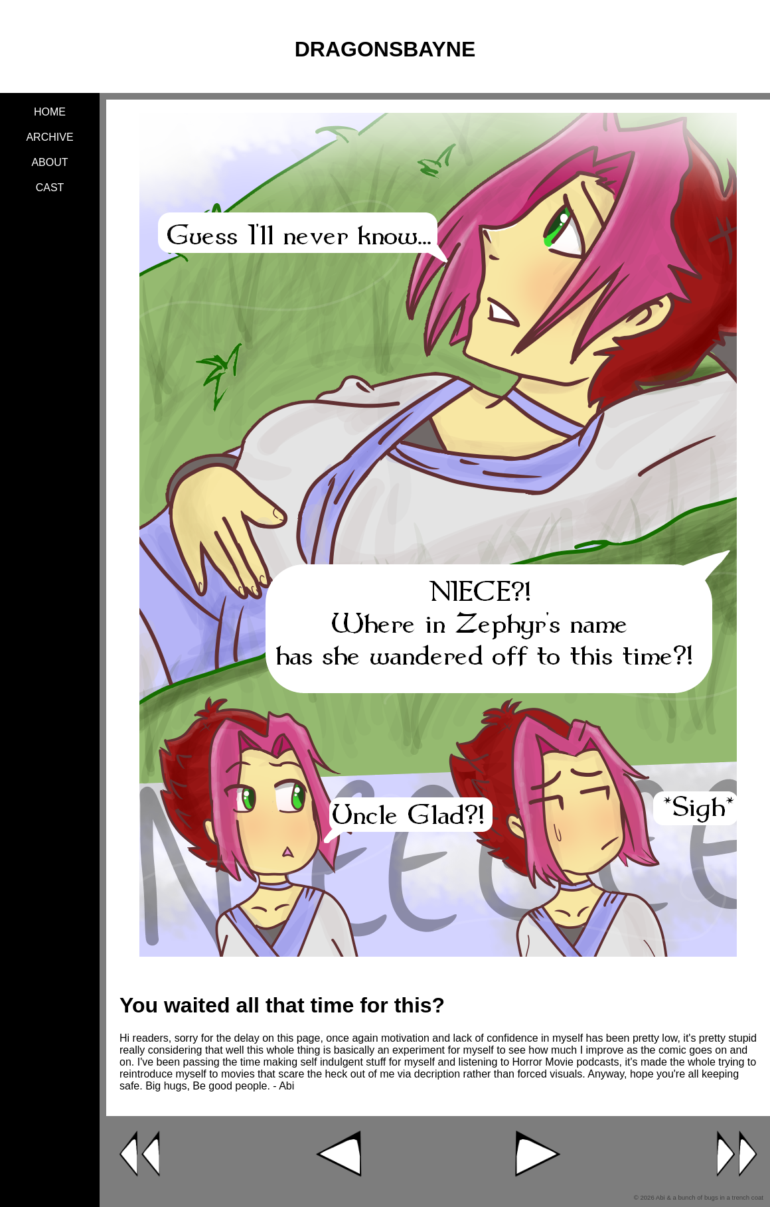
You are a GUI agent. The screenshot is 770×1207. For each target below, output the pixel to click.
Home (50, 112)
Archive (49, 137)
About (49, 162)
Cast (50, 187)
